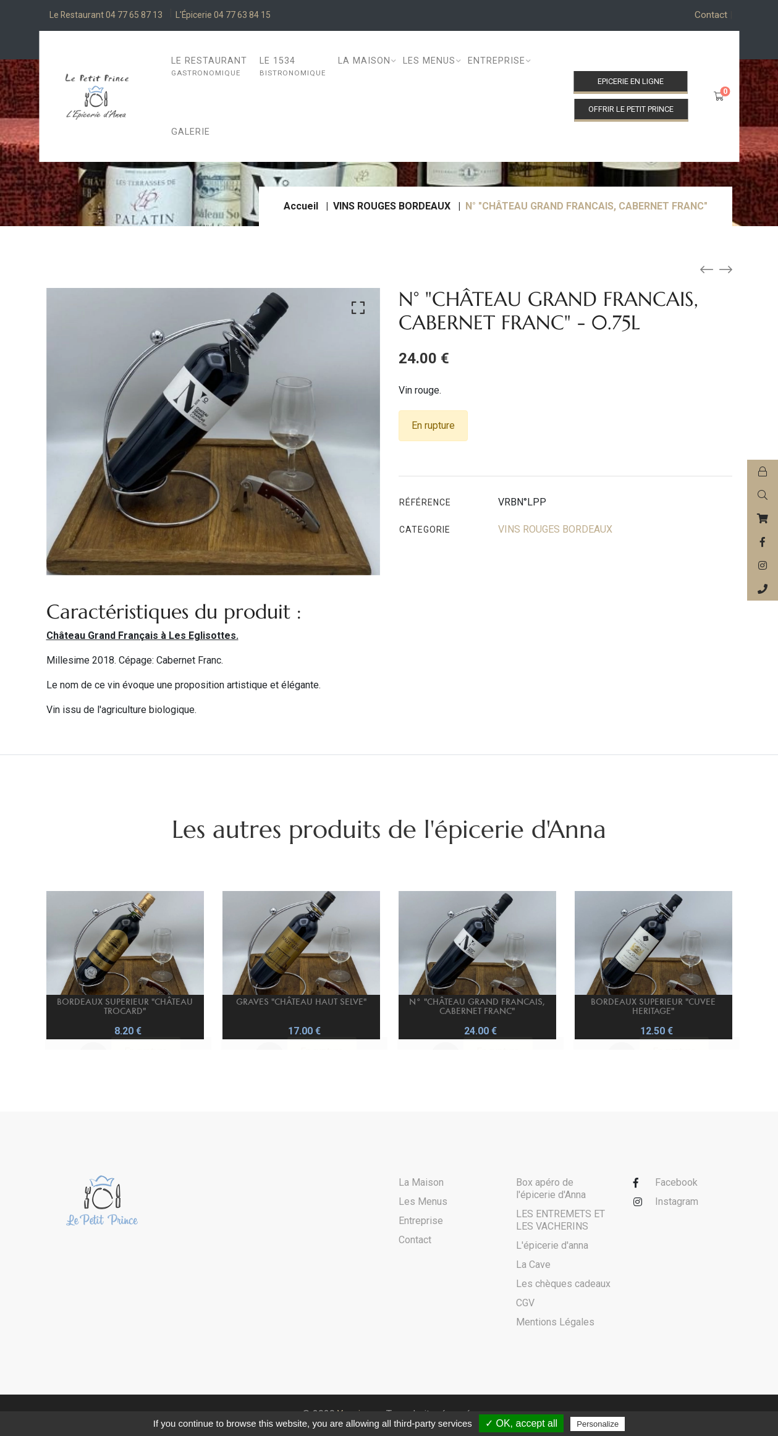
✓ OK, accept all (521, 1423)
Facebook (676, 1184)
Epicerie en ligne (631, 81)
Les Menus (423, 1203)
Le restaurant (209, 67)
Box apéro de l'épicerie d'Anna (551, 1190)
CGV (525, 1305)
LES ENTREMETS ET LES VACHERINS (560, 1222)
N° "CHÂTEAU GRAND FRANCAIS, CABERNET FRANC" (477, 1006)
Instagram (676, 1203)
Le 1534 (293, 67)
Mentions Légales (555, 1324)
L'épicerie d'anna (552, 1247)
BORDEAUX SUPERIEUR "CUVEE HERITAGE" (653, 1006)
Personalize (598, 1424)
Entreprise (421, 1222)
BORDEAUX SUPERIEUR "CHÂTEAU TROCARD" (125, 1006)
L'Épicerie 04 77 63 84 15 (245, 16)
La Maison (421, 1184)
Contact (713, 16)
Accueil (301, 208)
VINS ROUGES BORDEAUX (391, 208)
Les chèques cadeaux (563, 1285)
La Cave (533, 1266)
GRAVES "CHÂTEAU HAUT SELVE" (301, 1003)
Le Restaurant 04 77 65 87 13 (113, 16)
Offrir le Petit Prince (631, 109)
